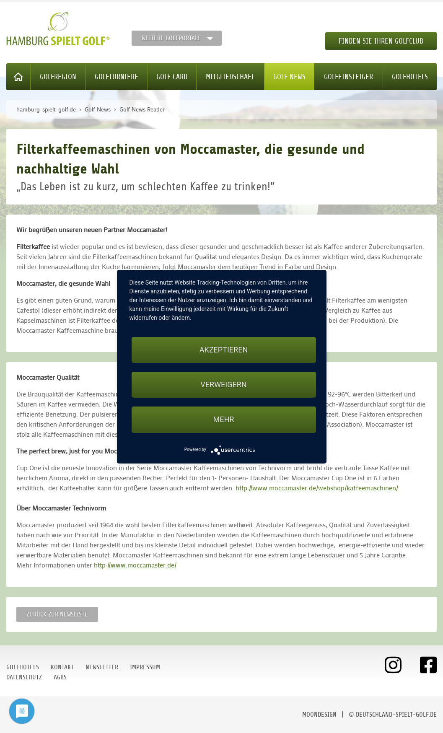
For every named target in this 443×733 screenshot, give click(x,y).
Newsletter (101, 667)
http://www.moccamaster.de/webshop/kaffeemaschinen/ (317, 487)
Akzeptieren (223, 349)
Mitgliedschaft (230, 77)
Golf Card (171, 77)
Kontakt (62, 667)
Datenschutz (24, 677)
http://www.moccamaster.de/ (135, 564)
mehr (223, 419)
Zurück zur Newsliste (57, 614)
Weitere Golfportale (171, 38)
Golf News (289, 77)
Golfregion (58, 77)
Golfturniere (116, 77)
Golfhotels (410, 77)
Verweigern (223, 384)
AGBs (60, 677)
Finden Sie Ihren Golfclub (381, 41)
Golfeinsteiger (348, 77)
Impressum (145, 667)
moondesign (319, 714)
